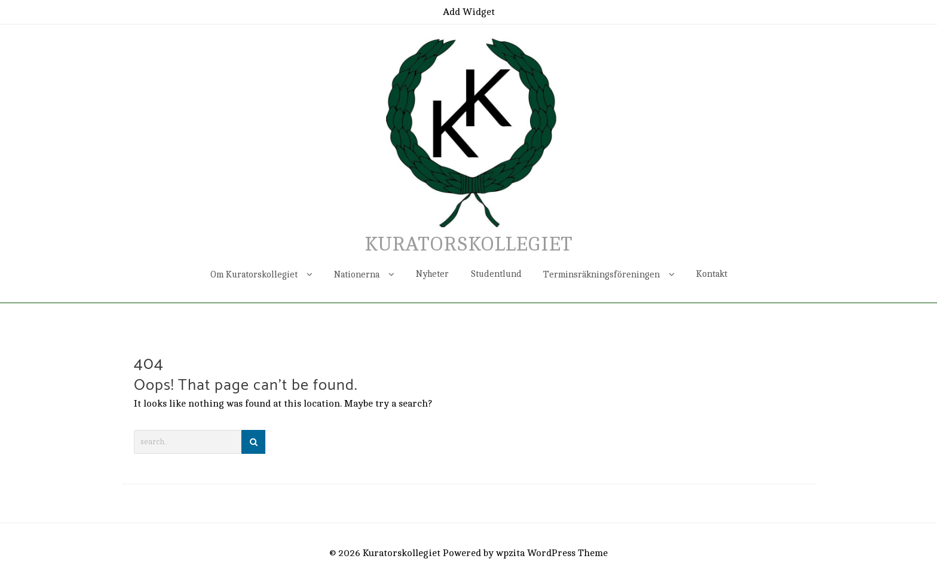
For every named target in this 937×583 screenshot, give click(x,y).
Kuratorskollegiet (468, 244)
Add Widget (469, 12)
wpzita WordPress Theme (552, 553)
